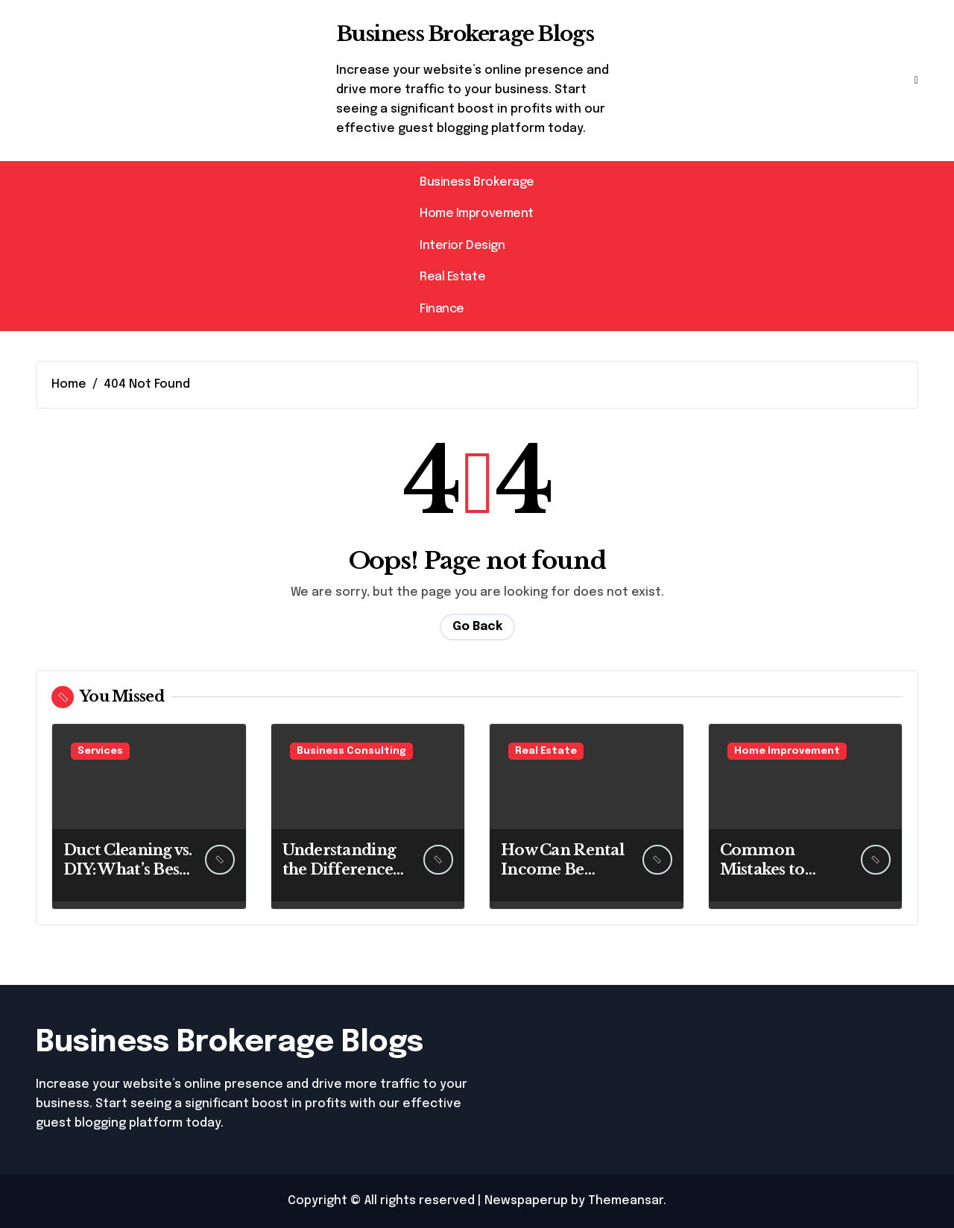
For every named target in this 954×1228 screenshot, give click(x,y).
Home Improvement (476, 213)
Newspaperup (526, 1200)
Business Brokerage (477, 182)
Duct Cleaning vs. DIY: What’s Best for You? (127, 869)
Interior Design (462, 245)
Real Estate (452, 277)
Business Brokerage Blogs (464, 34)
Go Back (477, 626)
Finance (442, 309)
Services (100, 751)
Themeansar (625, 1200)
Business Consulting (351, 751)
